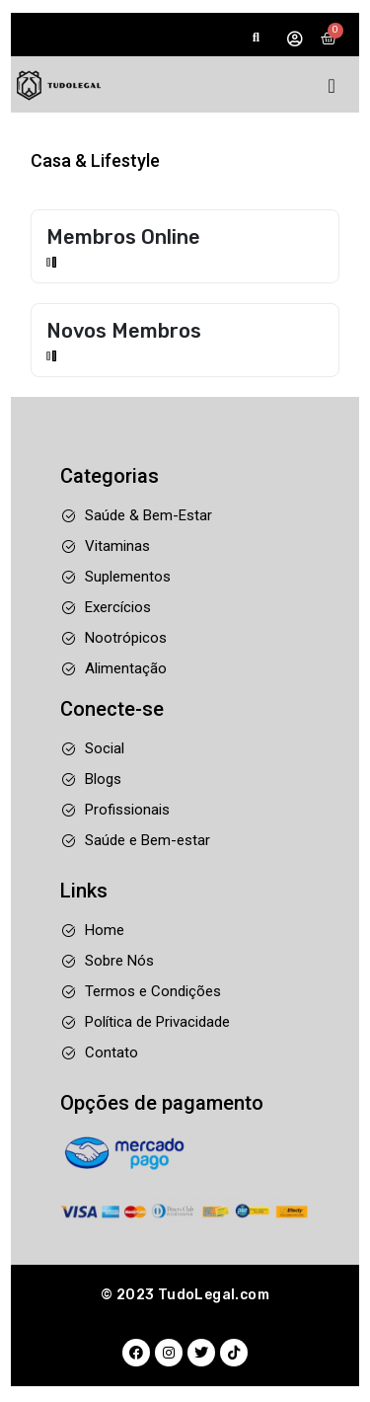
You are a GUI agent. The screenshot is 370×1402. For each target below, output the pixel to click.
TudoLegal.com (213, 1294)
